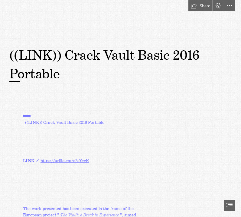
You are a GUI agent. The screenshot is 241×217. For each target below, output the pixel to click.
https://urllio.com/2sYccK (65, 159)
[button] (200, 5)
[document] (120, 108)
